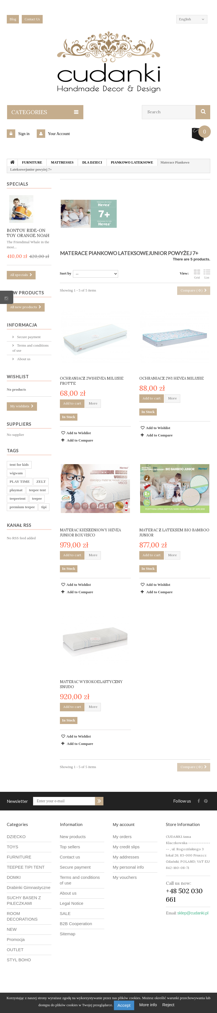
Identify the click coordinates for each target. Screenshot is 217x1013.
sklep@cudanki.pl (193, 912)
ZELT (41, 482)
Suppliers (19, 424)
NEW (12, 929)
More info (148, 1004)
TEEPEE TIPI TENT (26, 867)
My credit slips (126, 846)
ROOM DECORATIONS (22, 916)
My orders (122, 836)
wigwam (16, 473)
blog (13, 19)
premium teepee (22, 507)
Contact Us (32, 19)
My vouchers (125, 877)
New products (25, 292)
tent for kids (19, 465)
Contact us (70, 857)
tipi (44, 507)
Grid (197, 274)
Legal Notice (71, 903)
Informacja (22, 324)
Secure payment (28, 337)
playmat (16, 490)
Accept (124, 1005)
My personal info (128, 867)
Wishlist (18, 376)
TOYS (12, 846)
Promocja (16, 939)
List (206, 274)
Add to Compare (80, 440)
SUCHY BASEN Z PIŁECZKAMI (24, 900)
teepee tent (37, 490)
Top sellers (70, 846)
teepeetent (17, 499)
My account (123, 824)
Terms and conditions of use (80, 880)
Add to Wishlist (78, 433)
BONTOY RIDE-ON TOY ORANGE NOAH (28, 233)
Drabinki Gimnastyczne (28, 887)
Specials (17, 183)
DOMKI (14, 877)
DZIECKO (16, 836)
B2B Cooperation (76, 923)
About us (23, 359)
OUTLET (15, 949)
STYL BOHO (19, 959)
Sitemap (67, 933)
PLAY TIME (20, 482)
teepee (37, 499)
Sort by (65, 273)
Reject (168, 1004)
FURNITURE (19, 857)
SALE (65, 913)
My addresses (126, 857)
